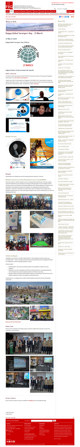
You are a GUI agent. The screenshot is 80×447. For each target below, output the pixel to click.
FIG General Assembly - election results (65, 156)
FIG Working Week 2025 (29, 437)
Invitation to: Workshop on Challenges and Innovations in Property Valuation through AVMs (66, 220)
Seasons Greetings (61, 29)
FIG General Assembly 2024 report (64, 143)
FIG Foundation (42, 434)
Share (61, 16)
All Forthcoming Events (28, 439)
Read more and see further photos (13, 321)
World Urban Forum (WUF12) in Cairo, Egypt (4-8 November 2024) (66, 36)
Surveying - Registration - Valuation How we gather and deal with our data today (66, 227)
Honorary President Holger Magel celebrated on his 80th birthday (64, 164)
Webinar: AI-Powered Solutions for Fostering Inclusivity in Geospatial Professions (64, 189)
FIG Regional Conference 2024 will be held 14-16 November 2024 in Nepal (66, 168)
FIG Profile (58, 438)
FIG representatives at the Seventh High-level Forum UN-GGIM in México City (66, 46)
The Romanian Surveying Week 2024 (65, 43)
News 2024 (13, 16)
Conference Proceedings (29, 428)
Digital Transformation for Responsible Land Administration (65, 196)
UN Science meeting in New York (64, 49)
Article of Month (27, 430)
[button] (54, 420)
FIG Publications (27, 425)
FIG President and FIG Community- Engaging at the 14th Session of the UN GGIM (65, 81)
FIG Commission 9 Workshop (63, 149)
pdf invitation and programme (21, 77)
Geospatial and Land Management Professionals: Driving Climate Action (65, 203)
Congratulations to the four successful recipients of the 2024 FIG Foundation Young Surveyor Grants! (65, 231)
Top (73, 417)
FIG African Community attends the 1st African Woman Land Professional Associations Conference (65, 25)
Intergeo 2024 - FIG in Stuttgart (64, 67)
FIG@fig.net (31, 400)
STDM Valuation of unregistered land (65, 128)
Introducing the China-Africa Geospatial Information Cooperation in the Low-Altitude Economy (65, 86)
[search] (62, 9)
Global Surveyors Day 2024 (63, 224)
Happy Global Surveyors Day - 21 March (65, 199)
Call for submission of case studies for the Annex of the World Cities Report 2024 (66, 212)
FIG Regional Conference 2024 (30, 435)
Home (7, 16)
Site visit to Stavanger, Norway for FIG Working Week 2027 (65, 91)
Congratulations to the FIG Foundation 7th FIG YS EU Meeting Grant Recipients (66, 77)
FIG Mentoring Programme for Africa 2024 (66, 208)
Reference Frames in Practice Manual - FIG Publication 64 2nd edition (66, 137)
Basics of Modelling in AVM (63, 146)
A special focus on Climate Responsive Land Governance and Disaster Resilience (66, 40)
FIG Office (8, 434)
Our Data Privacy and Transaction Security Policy (15, 444)
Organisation (41, 425)
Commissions (41, 428)
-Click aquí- (36, 83)
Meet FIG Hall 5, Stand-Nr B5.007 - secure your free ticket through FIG (66, 98)
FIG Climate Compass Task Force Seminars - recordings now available (66, 185)
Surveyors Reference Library (29, 427)
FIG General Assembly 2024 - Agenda (65, 181)
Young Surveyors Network (44, 430)
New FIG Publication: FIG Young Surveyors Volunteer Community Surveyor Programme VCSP (66, 132)
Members (41, 427)
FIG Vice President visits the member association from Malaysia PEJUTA (65, 125)
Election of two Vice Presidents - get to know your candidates (65, 160)
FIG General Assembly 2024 (63, 193)
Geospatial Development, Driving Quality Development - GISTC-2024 (66, 121)
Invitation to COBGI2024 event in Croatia (66, 206)
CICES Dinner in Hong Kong (63, 178)
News (10, 16)
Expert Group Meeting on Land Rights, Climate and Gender (65, 172)
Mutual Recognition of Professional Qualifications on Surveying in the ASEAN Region (66, 117)
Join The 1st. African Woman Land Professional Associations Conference (65, 102)
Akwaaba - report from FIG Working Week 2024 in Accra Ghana (66, 140)
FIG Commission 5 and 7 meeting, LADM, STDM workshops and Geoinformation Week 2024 (65, 153)
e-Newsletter (26, 431)
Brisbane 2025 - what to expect (64, 246)
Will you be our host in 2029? (63, 109)
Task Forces (41, 433)
